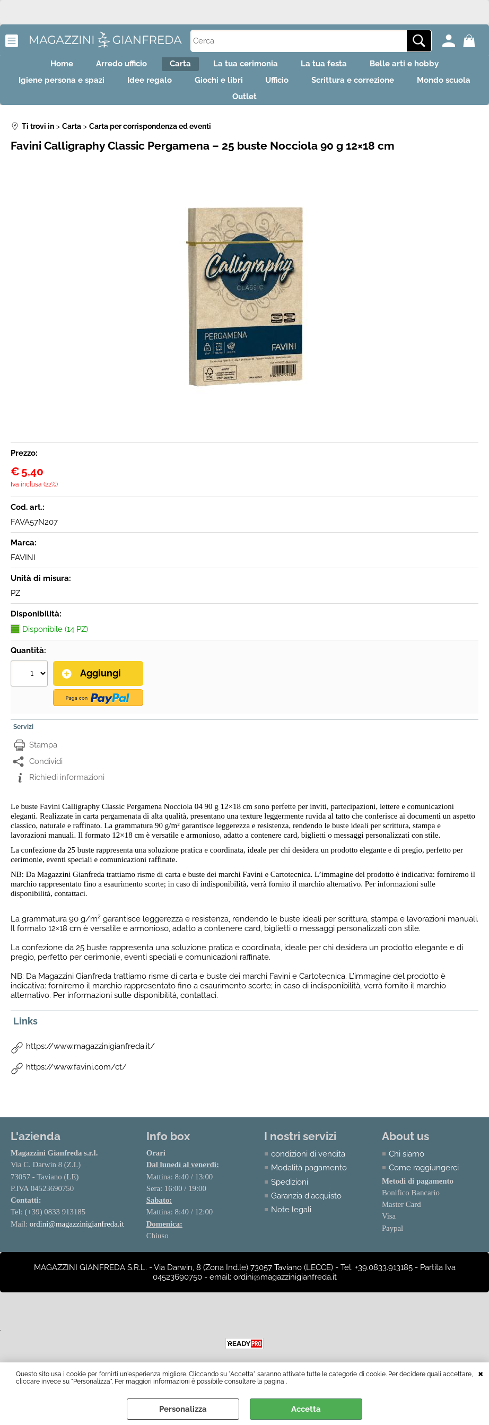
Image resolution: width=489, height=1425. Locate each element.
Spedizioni (290, 1199)
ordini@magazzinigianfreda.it (77, 1241)
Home (39, 67)
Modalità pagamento (309, 1184)
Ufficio (324, 89)
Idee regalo (178, 89)
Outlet (287, 112)
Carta (175, 67)
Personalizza (183, 1409)
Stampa (43, 762)
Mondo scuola (216, 112)
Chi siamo (406, 1171)
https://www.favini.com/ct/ (76, 1084)
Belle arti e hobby (426, 67)
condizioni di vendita (309, 1171)
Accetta (306, 1409)
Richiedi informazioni (66, 794)
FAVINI (23, 575)
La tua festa (338, 67)
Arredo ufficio (107, 67)
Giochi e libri (257, 89)
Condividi (46, 778)
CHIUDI (481, 1373)
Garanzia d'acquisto (307, 1213)
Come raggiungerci (424, 1184)
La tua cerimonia (250, 67)
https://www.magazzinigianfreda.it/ (90, 1063)
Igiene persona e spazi (82, 89)
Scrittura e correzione (409, 89)
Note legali (292, 1227)
